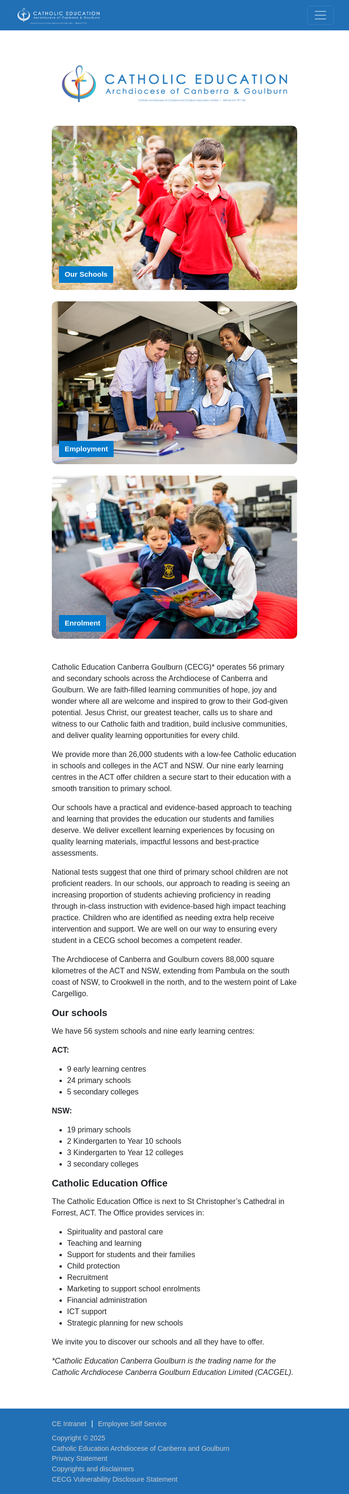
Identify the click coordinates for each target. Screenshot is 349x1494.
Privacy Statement (79, 1458)
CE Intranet (69, 1424)
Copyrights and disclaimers (93, 1469)
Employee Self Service (132, 1424)
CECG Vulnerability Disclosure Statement (114, 1479)
